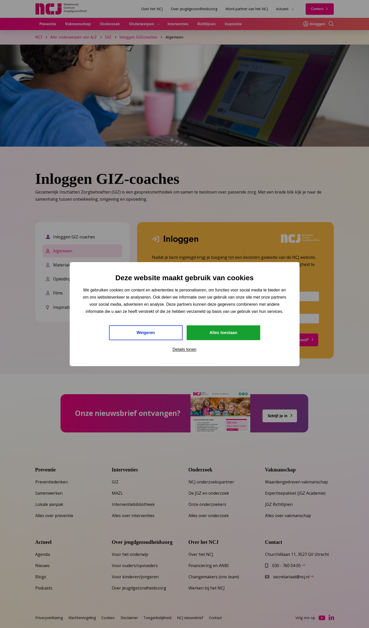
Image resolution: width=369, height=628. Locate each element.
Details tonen (184, 349)
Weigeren (146, 332)
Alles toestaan (223, 332)
